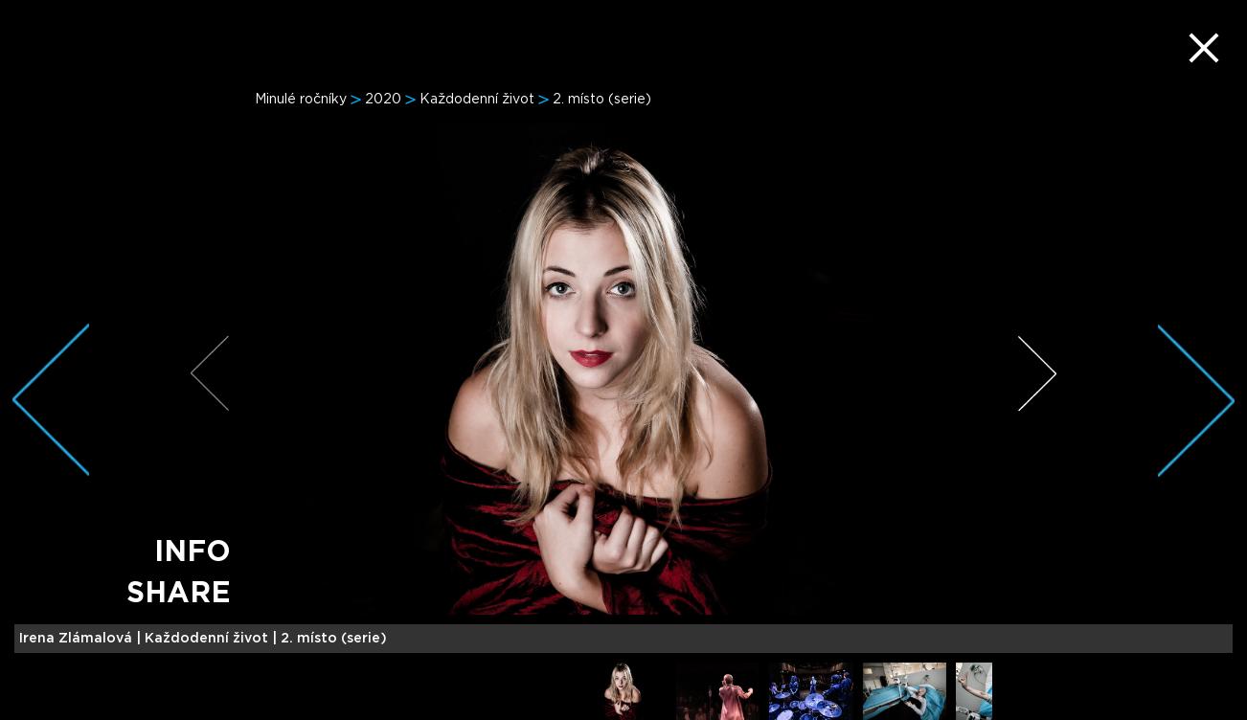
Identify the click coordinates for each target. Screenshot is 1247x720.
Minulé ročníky (301, 99)
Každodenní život (476, 99)
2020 (383, 99)
